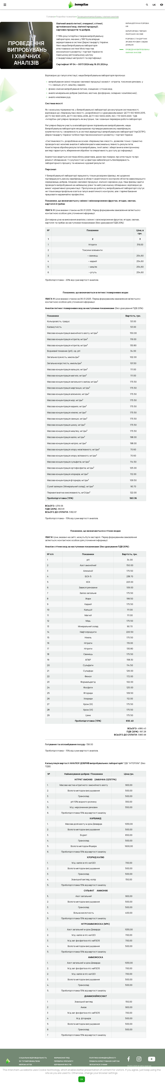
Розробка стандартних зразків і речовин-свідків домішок (136, 41)
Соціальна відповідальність (33, 1058)
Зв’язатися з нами (98, 1064)
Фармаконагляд (62, 1058)
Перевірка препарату (63, 1061)
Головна (50, 16)
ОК (81, 1079)
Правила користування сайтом (104, 1061)
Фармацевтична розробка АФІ (137, 24)
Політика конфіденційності (102, 1058)
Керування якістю (62, 1064)
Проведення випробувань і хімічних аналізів (138, 50)
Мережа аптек (25, 1064)
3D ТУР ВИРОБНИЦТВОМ (29, 1061)
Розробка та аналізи (65, 16)
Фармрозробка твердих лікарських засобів (136, 32)
